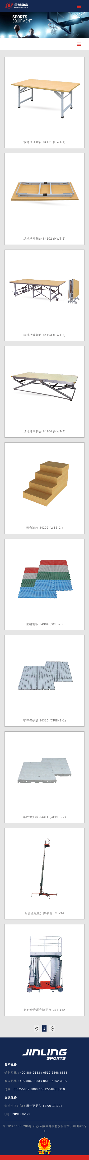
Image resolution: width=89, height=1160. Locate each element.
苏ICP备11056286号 (17, 1126)
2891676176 (21, 1114)
